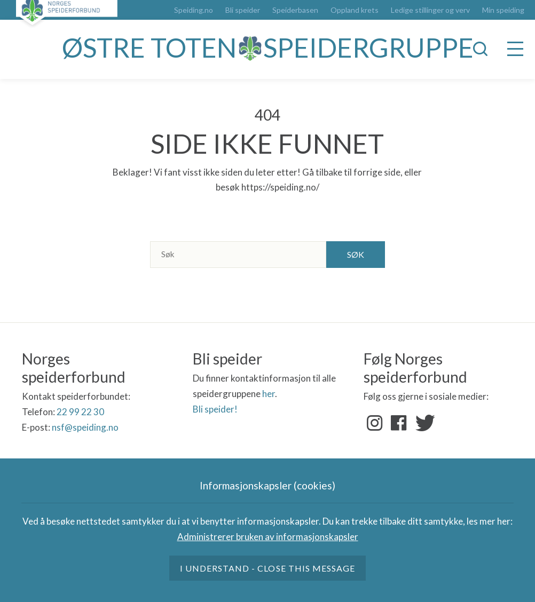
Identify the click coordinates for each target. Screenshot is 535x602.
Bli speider (242, 10)
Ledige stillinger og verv (430, 10)
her (268, 393)
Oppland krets (355, 10)
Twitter (423, 423)
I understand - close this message (267, 568)
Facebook (399, 423)
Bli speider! (215, 409)
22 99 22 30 (80, 411)
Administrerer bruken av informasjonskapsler (267, 536)
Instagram (375, 423)
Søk (355, 254)
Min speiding (503, 10)
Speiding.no (193, 10)
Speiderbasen (295, 10)
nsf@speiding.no (85, 427)
